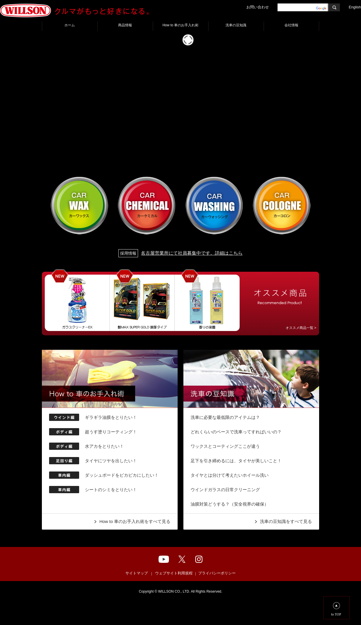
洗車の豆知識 (236, 25)
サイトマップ (136, 573)
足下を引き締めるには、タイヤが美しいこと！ (236, 460)
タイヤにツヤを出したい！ (111, 460)
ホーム (69, 25)
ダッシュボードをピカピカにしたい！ (122, 475)
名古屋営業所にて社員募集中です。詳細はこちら (180, 253)
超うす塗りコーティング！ (111, 431)
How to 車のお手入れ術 (181, 25)
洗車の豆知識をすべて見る (286, 521)
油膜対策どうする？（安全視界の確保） (230, 504)
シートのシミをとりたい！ (111, 489)
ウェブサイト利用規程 (174, 573)
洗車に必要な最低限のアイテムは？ (225, 417)
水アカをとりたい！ (104, 446)
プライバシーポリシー (217, 573)
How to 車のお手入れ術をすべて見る (134, 521)
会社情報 (291, 25)
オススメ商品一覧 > (301, 328)
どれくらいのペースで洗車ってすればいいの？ (236, 431)
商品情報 (125, 25)
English (355, 7)
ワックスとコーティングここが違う (225, 446)
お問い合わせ (257, 7)
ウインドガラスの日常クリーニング (225, 489)
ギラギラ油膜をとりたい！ (111, 417)
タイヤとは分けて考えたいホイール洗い (230, 475)
